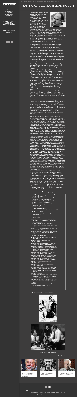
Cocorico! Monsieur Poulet (44, 261)
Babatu (38, 262)
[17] (40, 214)
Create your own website (55, 394)
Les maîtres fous (41, 210)
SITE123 (47, 394)
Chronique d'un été (42, 219)
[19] (47, 220)
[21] (41, 241)
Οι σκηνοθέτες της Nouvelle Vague (35, 1)
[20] (34, 233)
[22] (43, 245)
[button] (9, 11)
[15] (45, 208)
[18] (39, 217)
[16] (57, 209)
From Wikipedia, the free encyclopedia (43, 292)
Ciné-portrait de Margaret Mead (45, 264)
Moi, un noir (40, 213)
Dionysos (39, 273)
